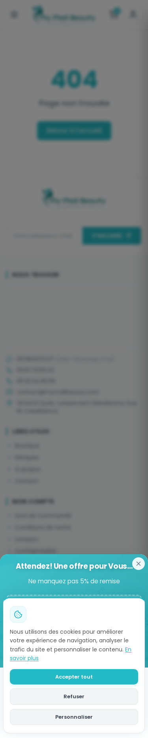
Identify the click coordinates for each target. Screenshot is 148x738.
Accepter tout (74, 677)
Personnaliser (74, 717)
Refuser (74, 696)
